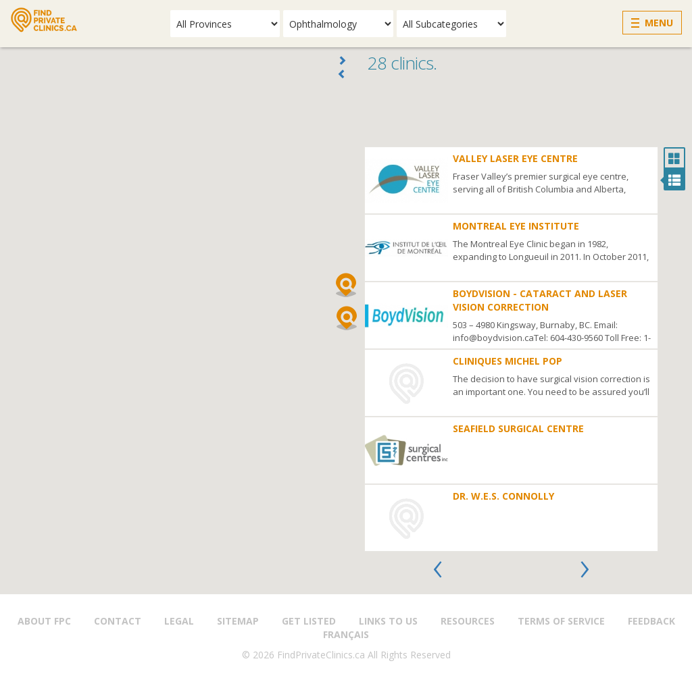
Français (346, 634)
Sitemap (238, 620)
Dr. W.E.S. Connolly (503, 496)
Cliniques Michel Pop (507, 361)
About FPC (44, 620)
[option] (511, 349)
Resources (468, 620)
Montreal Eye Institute (516, 225)
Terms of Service (561, 620)
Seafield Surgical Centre (518, 428)
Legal (179, 620)
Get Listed (309, 620)
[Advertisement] (524, 113)
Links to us (388, 620)
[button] (346, 285)
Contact (117, 620)
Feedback (651, 620)
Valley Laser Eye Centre (515, 158)
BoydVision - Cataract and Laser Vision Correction (540, 300)
